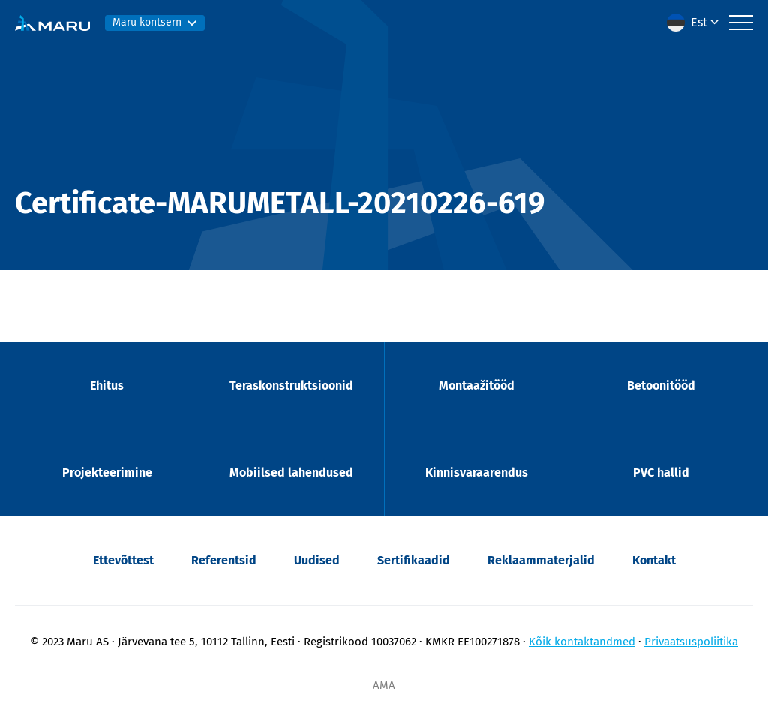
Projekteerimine (107, 472)
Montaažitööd (476, 385)
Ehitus (107, 385)
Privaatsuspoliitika (691, 641)
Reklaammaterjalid (541, 560)
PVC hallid (661, 472)
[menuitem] (694, 23)
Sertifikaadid (413, 560)
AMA (384, 685)
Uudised (317, 560)
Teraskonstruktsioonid (291, 385)
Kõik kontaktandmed (582, 641)
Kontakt (654, 560)
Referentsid (223, 560)
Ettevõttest (123, 560)
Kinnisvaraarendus (476, 472)
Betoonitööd (661, 385)
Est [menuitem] (699, 22)
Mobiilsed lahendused (291, 472)
